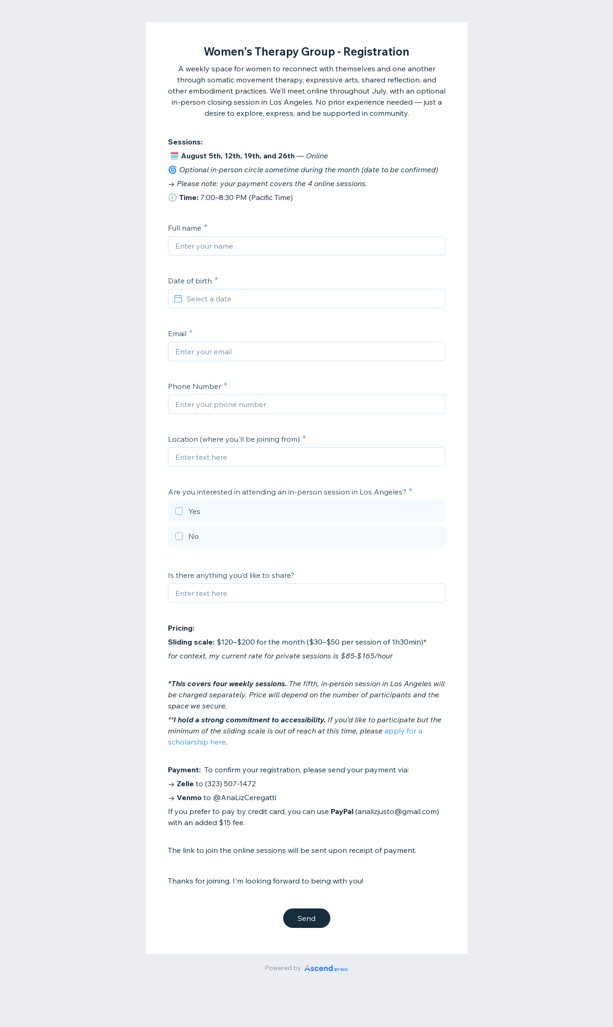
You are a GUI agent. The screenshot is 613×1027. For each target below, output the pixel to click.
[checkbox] (307, 512)
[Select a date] (312, 298)
